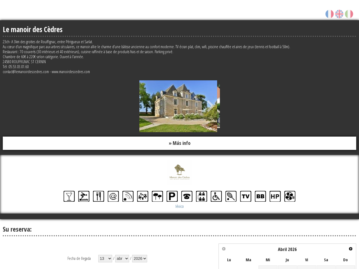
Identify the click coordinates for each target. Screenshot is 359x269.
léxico (179, 206)
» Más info (179, 143)
